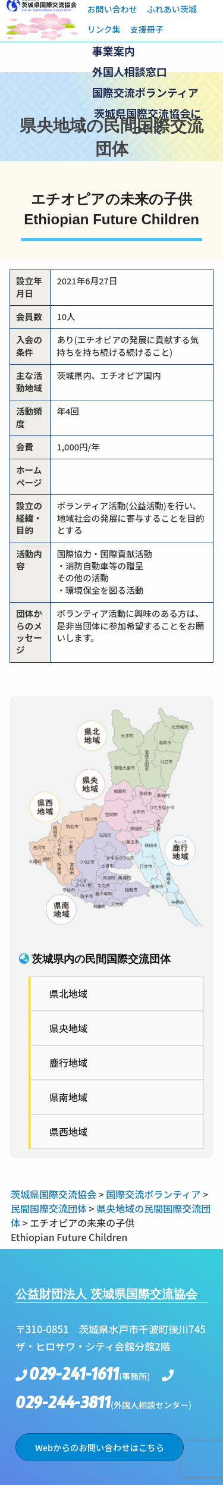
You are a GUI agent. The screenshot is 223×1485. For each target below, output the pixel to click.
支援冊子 (147, 29)
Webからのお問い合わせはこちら (99, 1447)
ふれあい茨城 (172, 9)
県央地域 (68, 1028)
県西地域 (68, 1131)
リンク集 (104, 29)
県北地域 (68, 993)
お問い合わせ (112, 9)
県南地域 (68, 1097)
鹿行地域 (68, 1062)
